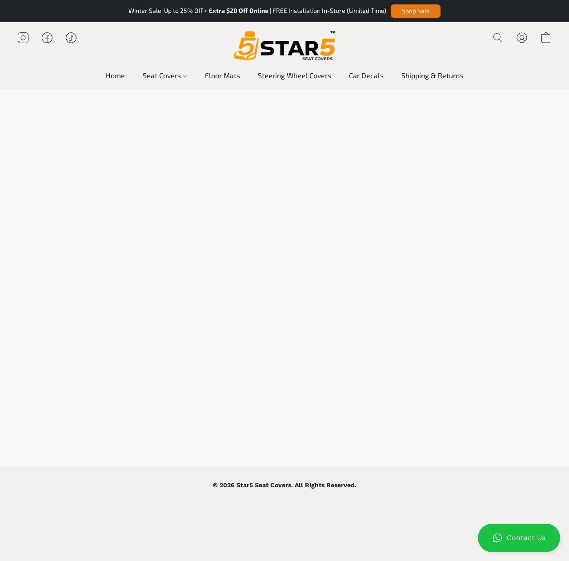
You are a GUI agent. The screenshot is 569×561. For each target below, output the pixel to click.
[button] (416, 11)
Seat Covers (165, 75)
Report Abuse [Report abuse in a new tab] (310, 501)
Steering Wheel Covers (294, 75)
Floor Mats (222, 75)
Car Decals (366, 75)
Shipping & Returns (432, 75)
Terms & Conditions (265, 501)
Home (115, 75)
